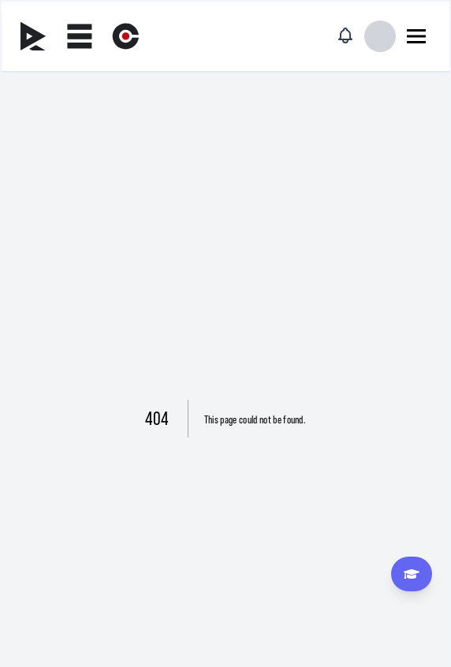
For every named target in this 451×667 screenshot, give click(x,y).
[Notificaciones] (345, 35)
